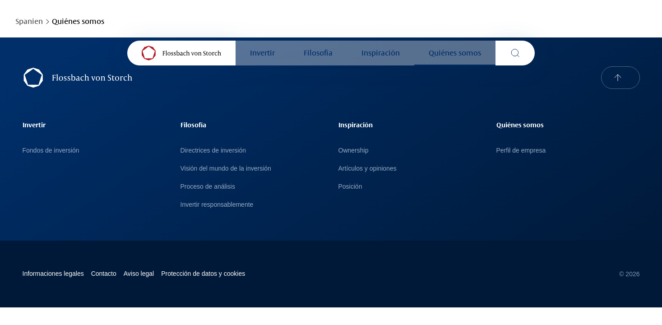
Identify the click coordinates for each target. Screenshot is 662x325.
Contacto (103, 273)
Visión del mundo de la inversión (226, 168)
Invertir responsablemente (217, 204)
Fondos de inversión (51, 150)
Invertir (262, 53)
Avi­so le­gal (139, 273)
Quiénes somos (455, 53)
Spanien (29, 21)
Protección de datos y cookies (203, 273)
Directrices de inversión (213, 150)
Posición (350, 186)
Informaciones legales (53, 273)
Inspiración (380, 53)
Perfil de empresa (521, 150)
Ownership (353, 150)
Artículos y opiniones (367, 168)
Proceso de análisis (208, 186)
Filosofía (318, 53)
